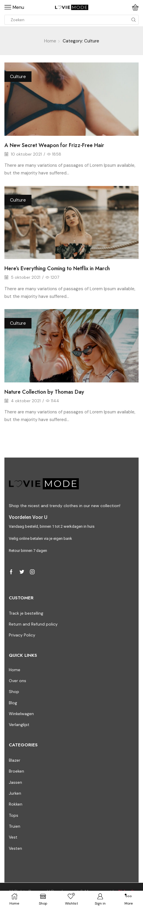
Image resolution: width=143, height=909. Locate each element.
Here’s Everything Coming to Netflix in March (57, 268)
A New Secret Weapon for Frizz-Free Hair (54, 145)
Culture (18, 76)
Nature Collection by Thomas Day (44, 392)
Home (50, 41)
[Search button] (133, 19)
